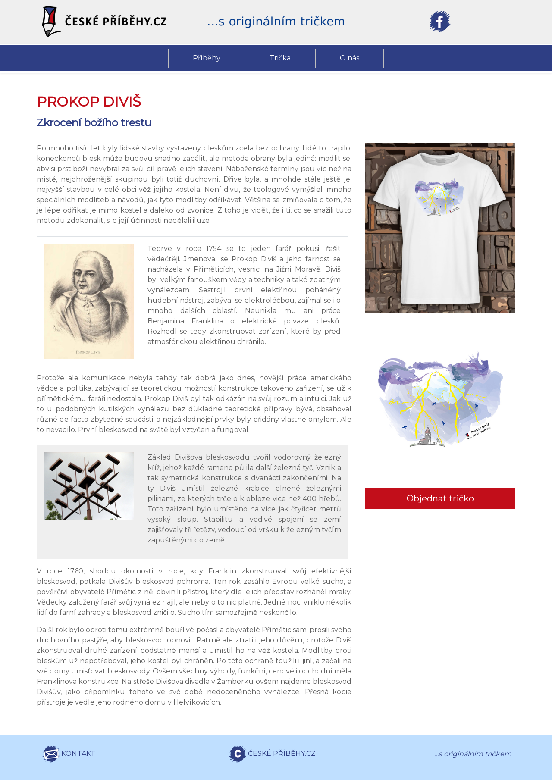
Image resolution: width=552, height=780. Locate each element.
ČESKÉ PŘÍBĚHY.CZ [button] (272, 754)
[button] (112, 21)
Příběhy (206, 58)
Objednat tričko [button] (440, 498)
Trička (280, 58)
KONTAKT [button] (68, 754)
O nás (349, 58)
